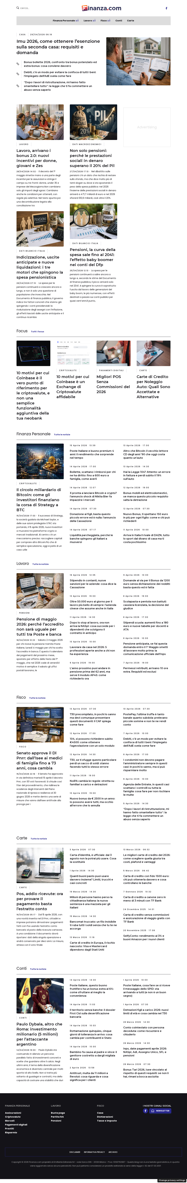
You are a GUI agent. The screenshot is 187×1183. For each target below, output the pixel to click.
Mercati (9, 1120)
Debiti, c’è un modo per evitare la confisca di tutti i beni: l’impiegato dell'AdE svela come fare (60, 74)
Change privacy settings (172, 1180)
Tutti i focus (37, 331)
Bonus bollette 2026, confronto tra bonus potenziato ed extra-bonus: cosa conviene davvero (60, 64)
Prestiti (9, 1128)
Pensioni (24, 613)
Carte (130, 20)
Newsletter (160, 1110)
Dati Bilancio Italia (32, 251)
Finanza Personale (64, 20)
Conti (118, 20)
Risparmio (11, 1132)
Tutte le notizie (62, 434)
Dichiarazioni (105, 1116)
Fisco (104, 20)
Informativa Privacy (94, 1152)
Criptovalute (68, 370)
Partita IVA (57, 1116)
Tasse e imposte (107, 1120)
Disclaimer (75, 1152)
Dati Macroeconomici (87, 144)
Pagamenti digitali (111, 370)
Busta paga (58, 1112)
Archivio (113, 1152)
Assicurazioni (13, 1112)
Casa (22, 34)
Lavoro (88, 20)
